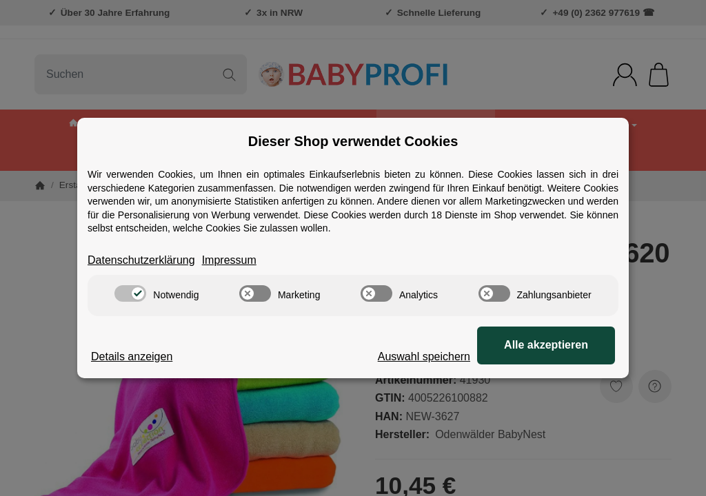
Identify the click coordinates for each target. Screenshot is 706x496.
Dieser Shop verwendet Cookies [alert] (353, 141)
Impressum (229, 260)
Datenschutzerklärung (141, 260)
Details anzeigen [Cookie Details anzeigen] (131, 356)
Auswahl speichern (424, 356)
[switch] (130, 293)
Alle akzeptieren (546, 345)
